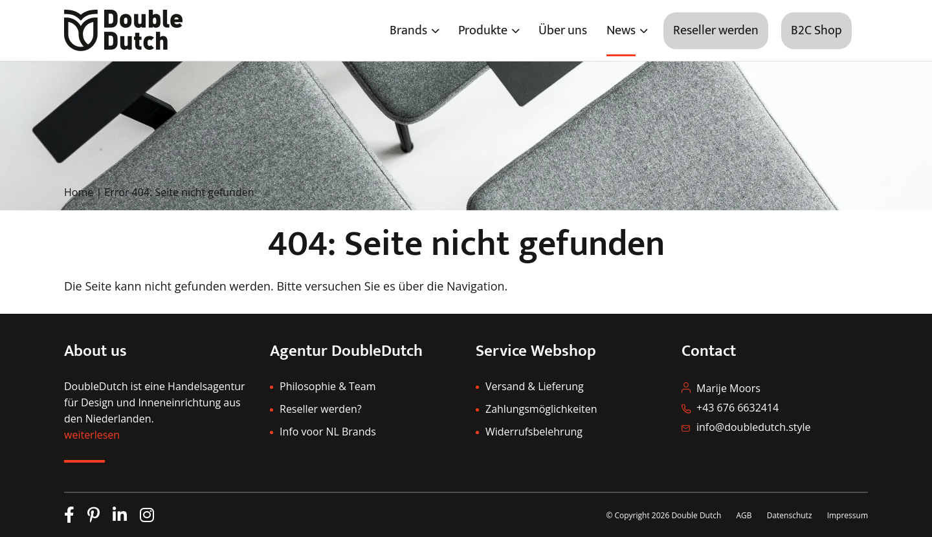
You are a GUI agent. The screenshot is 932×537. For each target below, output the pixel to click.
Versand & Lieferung (534, 386)
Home (78, 192)
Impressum (847, 515)
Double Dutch (696, 515)
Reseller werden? (321, 409)
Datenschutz (790, 515)
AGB (743, 515)
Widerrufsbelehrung (533, 431)
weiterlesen (92, 435)
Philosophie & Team (327, 386)
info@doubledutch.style (753, 427)
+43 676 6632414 (737, 407)
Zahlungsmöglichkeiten (541, 409)
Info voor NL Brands (328, 431)
